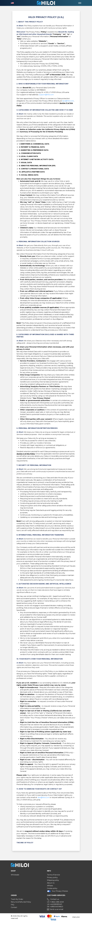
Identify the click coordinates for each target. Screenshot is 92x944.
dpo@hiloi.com (68, 101)
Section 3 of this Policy (26, 454)
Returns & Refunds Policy (21, 902)
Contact (14, 907)
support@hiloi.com (46, 95)
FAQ (12, 905)
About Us (50, 883)
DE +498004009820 (55, 907)
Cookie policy (52, 888)
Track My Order (17, 899)
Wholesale (15, 875)
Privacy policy (52, 877)
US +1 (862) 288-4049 (55, 902)
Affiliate (50, 886)
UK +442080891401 (54, 904)
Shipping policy (53, 880)
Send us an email (56, 909)
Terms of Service (53, 875)
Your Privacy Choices (57, 891)
